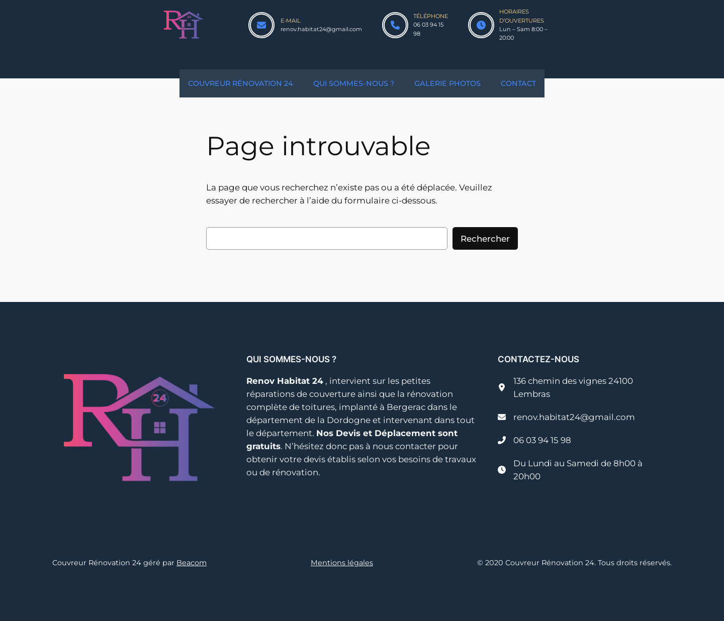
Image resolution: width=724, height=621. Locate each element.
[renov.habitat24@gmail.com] (566, 417)
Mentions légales (342, 562)
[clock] (481, 25)
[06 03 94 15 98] (534, 440)
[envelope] (261, 25)
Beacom (191, 562)
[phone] (395, 25)
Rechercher (485, 239)
